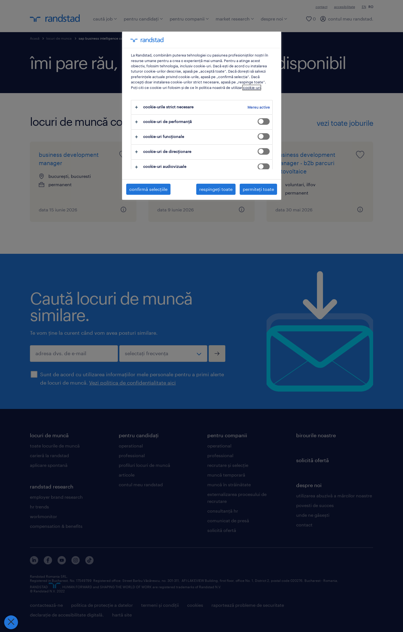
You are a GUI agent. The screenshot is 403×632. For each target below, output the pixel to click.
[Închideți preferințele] (11, 622)
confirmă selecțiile (148, 189)
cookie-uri (251, 87)
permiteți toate (258, 189)
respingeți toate (215, 189)
